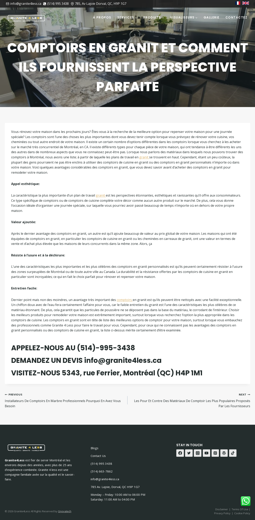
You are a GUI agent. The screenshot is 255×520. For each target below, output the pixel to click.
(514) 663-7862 (102, 471)
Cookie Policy (242, 513)
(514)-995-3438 (106, 348)
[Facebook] (180, 453)
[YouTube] (206, 453)
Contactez (236, 17)
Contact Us (98, 456)
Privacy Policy (222, 513)
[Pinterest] (215, 453)
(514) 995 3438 (101, 463)
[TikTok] (233, 453)
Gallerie (212, 17)
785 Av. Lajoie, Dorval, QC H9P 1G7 (115, 487)
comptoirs (125, 300)
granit (144, 157)
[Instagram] (197, 453)
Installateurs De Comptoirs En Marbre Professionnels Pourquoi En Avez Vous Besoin (64, 400)
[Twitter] (189, 453)
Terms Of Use (240, 509)
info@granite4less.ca (123, 360)
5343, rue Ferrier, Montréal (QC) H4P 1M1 (132, 373)
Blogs (94, 448)
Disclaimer (221, 509)
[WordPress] (224, 453)
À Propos (102, 17)
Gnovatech (64, 511)
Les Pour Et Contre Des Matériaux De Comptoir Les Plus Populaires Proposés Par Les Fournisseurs (190, 400)
